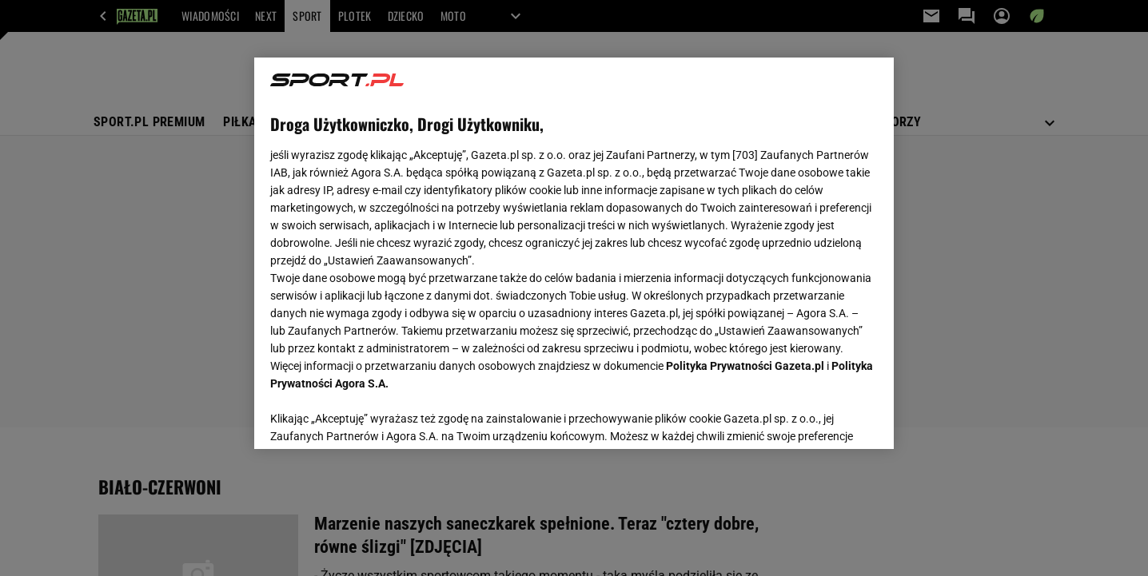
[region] (574, 253)
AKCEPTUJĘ (824, 417)
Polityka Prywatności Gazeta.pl (745, 366)
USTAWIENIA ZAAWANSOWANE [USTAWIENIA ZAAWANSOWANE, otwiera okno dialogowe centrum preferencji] (374, 417)
